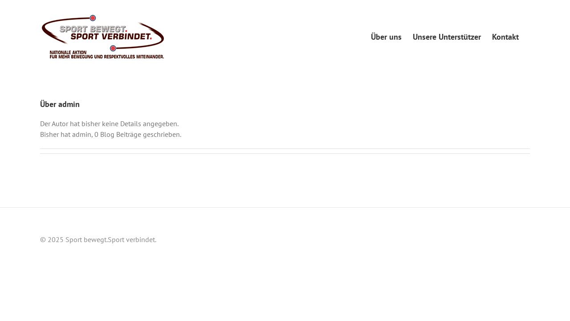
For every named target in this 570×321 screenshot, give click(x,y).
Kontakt (519, 233)
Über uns (424, 233)
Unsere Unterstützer (472, 233)
